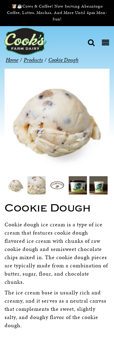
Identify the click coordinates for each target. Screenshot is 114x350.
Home (12, 59)
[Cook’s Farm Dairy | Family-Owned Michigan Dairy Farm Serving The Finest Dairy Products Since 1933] (26, 41)
